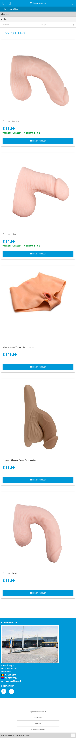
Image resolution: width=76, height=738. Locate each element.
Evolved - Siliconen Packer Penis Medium (19, 460)
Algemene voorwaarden (38, 712)
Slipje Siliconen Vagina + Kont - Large (18, 347)
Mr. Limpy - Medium (11, 121)
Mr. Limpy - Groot (10, 573)
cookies (27, 735)
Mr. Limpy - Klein (9, 234)
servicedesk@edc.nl (11, 681)
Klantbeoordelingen (38, 729)
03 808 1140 (8, 674)
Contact (38, 723)
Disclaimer (38, 717)
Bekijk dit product (38, 141)
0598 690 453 (9, 677)
